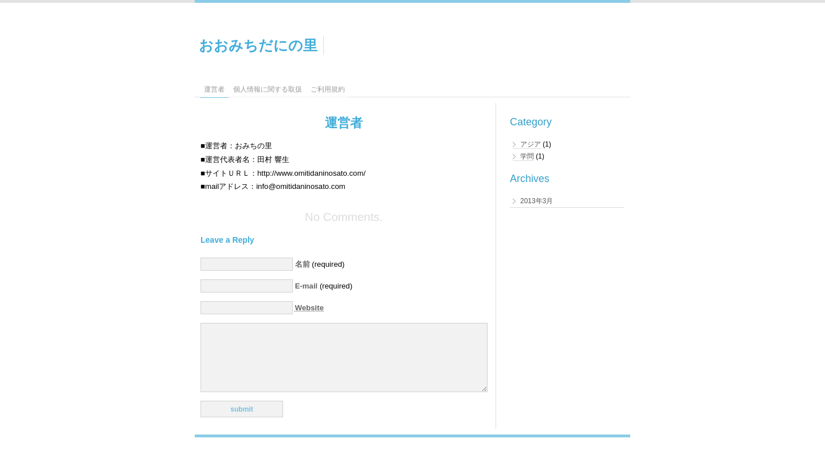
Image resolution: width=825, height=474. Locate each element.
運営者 (214, 89)
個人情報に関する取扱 (267, 89)
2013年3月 (536, 201)
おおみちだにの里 (258, 45)
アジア (530, 144)
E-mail (306, 286)
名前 (302, 264)
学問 (527, 156)
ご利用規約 (328, 89)
